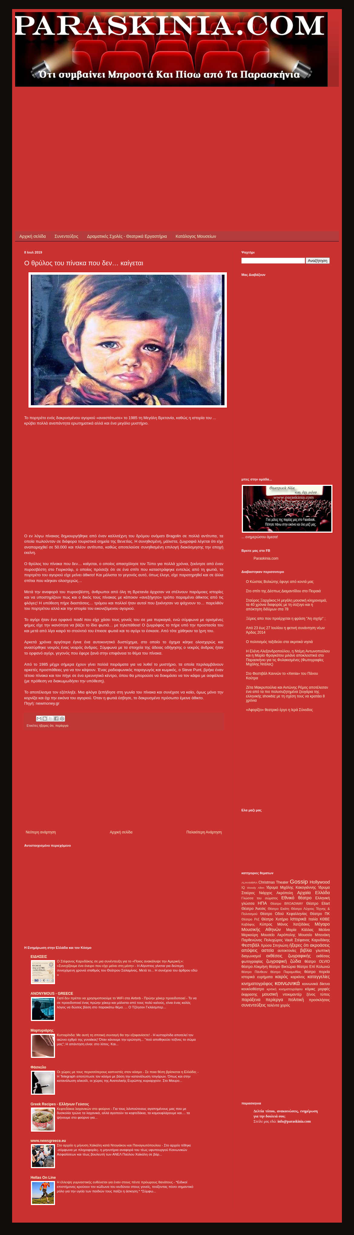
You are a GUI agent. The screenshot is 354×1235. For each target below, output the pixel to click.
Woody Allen (255, 887)
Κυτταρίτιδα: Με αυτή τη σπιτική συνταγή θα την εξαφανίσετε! (104, 1035)
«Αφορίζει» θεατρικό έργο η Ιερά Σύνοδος (279, 710)
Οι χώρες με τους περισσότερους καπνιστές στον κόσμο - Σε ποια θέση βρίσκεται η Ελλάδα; (127, 1072)
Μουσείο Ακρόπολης (278, 935)
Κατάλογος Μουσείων (196, 236)
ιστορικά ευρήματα (257, 977)
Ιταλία (313, 919)
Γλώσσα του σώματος (259, 898)
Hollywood (320, 882)
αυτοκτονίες (287, 951)
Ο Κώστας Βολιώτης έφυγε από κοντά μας (279, 582)
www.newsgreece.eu (48, 1141)
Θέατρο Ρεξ (250, 919)
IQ (243, 887)
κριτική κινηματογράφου (285, 989)
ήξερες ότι (46, 725)
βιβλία (306, 950)
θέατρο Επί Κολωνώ (313, 967)
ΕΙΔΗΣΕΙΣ (39, 957)
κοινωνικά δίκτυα (316, 984)
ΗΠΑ (262, 903)
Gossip (299, 881)
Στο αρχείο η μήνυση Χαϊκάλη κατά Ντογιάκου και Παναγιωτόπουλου (109, 1145)
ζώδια (295, 961)
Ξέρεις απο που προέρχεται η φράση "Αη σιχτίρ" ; (286, 618)
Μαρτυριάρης (42, 1030)
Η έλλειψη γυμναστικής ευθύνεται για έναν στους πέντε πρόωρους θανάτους (115, 1182)
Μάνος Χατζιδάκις (293, 924)
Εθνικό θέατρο (296, 897)
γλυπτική (323, 951)
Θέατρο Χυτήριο (274, 919)
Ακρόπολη (285, 893)
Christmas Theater (273, 882)
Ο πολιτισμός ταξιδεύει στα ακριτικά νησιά (279, 642)
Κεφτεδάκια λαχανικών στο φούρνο (84, 1109)
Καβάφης (248, 924)
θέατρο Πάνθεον (254, 972)
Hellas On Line (43, 1177)
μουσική (270, 994)
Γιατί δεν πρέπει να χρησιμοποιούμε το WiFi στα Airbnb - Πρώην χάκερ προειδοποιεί (121, 998)
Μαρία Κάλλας (299, 930)
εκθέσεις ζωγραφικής (288, 955)
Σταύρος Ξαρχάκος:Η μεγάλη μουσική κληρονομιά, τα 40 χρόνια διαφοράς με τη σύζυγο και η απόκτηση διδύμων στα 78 (286, 604)
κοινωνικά (287, 983)
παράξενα (251, 999)
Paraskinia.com (266, 558)
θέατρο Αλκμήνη (254, 967)
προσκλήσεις (319, 1000)
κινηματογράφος (257, 983)
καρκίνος (298, 977)
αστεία (267, 950)
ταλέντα (273, 1005)
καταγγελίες (318, 976)
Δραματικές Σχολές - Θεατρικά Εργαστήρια (127, 236)
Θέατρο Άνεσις (253, 909)
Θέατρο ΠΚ (320, 914)
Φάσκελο (38, 1067)
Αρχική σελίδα (32, 236)
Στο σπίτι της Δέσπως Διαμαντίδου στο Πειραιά (283, 591)
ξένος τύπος (318, 994)
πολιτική (296, 999)
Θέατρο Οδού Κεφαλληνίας (283, 914)
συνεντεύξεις (253, 1005)
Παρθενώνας (251, 940)
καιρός (281, 976)
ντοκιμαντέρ (292, 994)
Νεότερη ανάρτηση (41, 832)
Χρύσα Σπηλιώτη (274, 945)
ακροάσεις (320, 945)
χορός (285, 1005)
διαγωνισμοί (251, 956)
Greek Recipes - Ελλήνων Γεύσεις (60, 1104)
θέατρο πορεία (317, 972)
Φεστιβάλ (250, 945)
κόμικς (310, 989)
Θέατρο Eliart (318, 903)
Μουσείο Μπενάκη (314, 935)
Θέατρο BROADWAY (286, 903)
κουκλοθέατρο (252, 989)
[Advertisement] (119, 129)
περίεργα (61, 725)
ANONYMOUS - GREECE (52, 993)
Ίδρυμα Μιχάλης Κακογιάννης (291, 887)
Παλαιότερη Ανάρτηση (204, 832)
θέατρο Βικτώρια (282, 967)
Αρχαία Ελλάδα (313, 892)
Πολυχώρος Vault (278, 940)
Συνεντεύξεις (66, 236)
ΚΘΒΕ (325, 919)
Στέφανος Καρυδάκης (312, 940)
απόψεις (249, 950)
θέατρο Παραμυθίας (285, 972)
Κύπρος (266, 924)
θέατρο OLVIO (317, 961)
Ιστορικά (298, 919)
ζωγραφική (276, 961)
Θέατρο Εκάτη (278, 908)
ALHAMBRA (249, 882)
